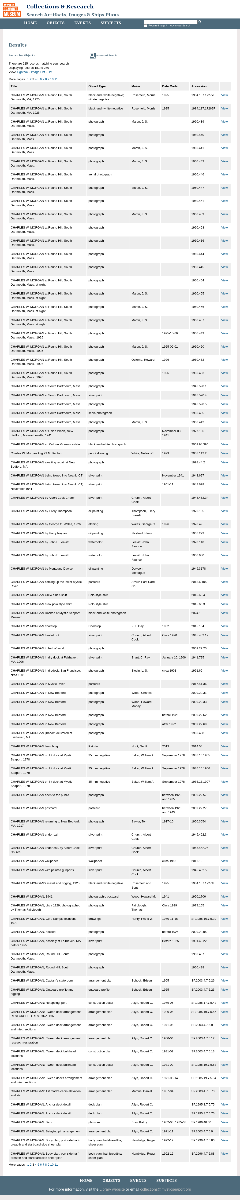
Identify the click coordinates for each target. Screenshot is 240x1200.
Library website (112, 1189)
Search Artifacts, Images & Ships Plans (72, 15)
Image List (38, 72)
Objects (55, 22)
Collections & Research (60, 6)
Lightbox (22, 72)
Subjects (111, 22)
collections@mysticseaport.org (165, 1189)
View (224, 95)
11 (56, 79)
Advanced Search (180, 25)
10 (51, 79)
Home (30, 22)
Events (82, 22)
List (50, 72)
